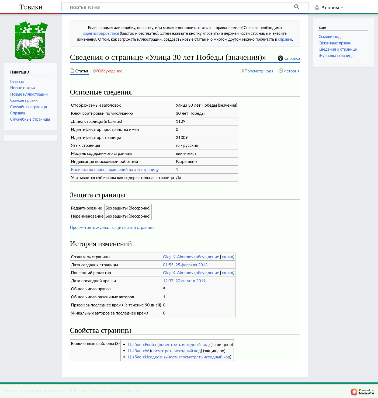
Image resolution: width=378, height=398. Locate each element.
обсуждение (207, 256)
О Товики (77, 390)
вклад (227, 256)
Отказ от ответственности (115, 390)
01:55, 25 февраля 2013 (185, 264)
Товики (30, 7)
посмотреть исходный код (184, 344)
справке (285, 39)
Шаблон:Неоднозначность (153, 356)
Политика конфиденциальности (34, 390)
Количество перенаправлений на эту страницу (115, 169)
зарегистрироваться (101, 33)
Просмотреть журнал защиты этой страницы (112, 227)
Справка (288, 58)
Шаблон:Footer (142, 344)
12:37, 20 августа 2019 (184, 280)
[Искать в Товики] (185, 6)
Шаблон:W (138, 350)
